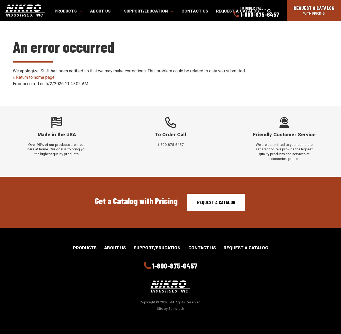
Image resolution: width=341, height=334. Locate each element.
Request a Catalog (216, 202)
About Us (103, 11)
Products (68, 11)
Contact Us (194, 11)
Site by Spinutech (170, 308)
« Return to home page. (34, 77)
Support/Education (148, 11)
